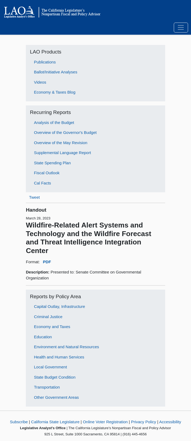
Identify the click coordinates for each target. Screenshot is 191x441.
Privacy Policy (143, 421)
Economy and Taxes (52, 326)
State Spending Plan (52, 163)
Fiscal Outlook (46, 172)
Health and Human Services (59, 357)
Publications (45, 62)
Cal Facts (42, 183)
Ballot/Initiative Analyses (55, 72)
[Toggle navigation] (181, 28)
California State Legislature (55, 421)
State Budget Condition (54, 377)
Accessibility (170, 421)
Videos (40, 82)
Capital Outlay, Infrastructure (59, 306)
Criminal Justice (48, 316)
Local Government (50, 367)
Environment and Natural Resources (66, 346)
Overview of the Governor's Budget (65, 132)
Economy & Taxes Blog (54, 92)
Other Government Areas (56, 397)
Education (43, 337)
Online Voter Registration (105, 421)
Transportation (47, 387)
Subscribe (19, 421)
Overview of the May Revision (60, 142)
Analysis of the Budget (54, 122)
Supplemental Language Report (62, 152)
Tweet (34, 197)
